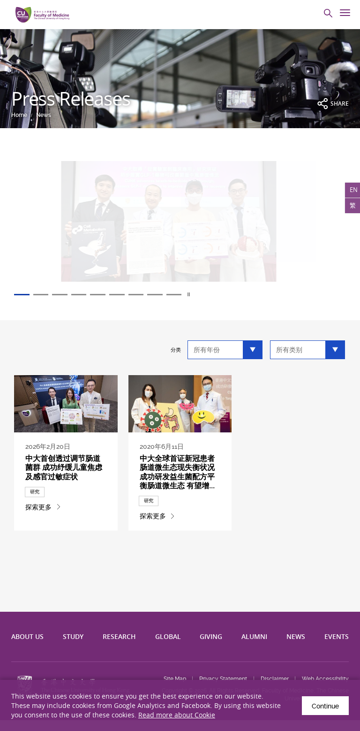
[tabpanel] (180, 226)
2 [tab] (46, 295)
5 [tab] (113, 295)
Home (19, 115)
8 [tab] (181, 295)
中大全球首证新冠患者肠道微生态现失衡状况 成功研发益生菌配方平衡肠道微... (179, 476)
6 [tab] (136, 295)
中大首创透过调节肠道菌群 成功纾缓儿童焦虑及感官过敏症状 (65, 476)
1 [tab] (23, 295)
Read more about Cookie (176, 714)
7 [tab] (158, 295)
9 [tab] (203, 295)
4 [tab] (91, 295)
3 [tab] (68, 295)
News (43, 115)
